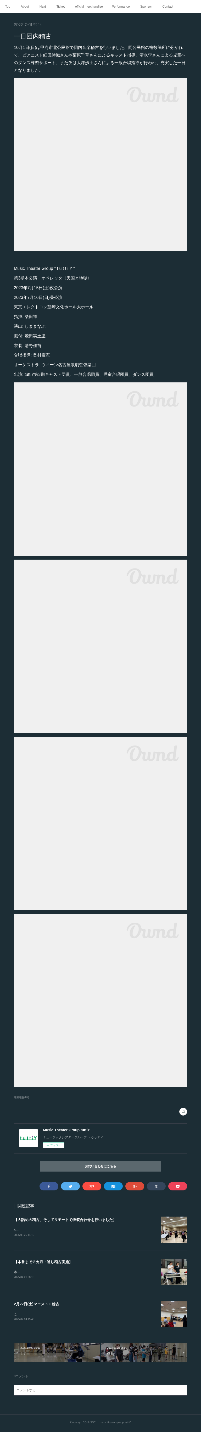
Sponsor (146, 6)
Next (43, 6)
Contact (167, 6)
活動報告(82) (21, 1097)
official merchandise (89, 6)
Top (7, 6)
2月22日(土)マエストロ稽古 (36, 1305)
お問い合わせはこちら (100, 1166)
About (25, 6)
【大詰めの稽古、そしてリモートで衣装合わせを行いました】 (65, 1220)
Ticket (60, 6)
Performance (121, 6)
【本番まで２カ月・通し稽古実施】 (43, 1262)
